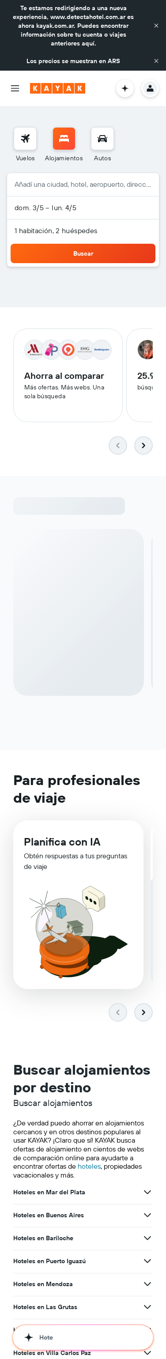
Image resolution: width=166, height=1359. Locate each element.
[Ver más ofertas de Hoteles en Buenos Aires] (147, 1216)
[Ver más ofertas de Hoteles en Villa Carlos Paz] (147, 1353)
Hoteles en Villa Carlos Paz (52, 1354)
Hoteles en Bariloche (43, 1239)
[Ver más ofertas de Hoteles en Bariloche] (147, 1239)
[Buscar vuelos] (25, 138)
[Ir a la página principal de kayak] (57, 88)
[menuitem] (25, 144)
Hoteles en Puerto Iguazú (49, 1262)
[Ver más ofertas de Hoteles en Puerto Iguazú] (147, 1262)
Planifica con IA (62, 843)
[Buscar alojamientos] (64, 138)
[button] (156, 25)
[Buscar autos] (102, 138)
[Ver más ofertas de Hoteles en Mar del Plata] (147, 1193)
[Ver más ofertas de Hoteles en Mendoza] (147, 1285)
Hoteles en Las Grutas (45, 1308)
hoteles (89, 1167)
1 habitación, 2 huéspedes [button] (56, 230)
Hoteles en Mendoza (43, 1285)
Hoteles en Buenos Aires (48, 1216)
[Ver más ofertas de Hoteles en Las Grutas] (147, 1307)
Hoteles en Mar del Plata (49, 1193)
